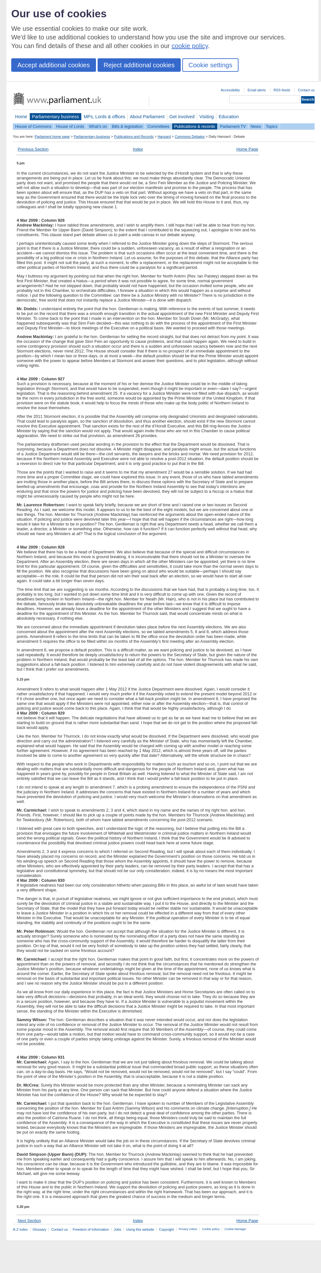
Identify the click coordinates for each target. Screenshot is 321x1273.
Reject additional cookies (139, 65)
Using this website (140, 1229)
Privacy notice (188, 1229)
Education (229, 116)
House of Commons (33, 126)
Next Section (29, 1220)
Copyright (166, 1229)
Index (138, 149)
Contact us (306, 90)
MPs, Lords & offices (104, 116)
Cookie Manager (235, 1229)
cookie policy (190, 45)
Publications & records (194, 126)
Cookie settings (210, 65)
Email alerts (256, 90)
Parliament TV (233, 126)
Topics (271, 126)
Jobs (117, 1229)
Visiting (206, 116)
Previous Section (33, 149)
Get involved (182, 116)
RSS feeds (281, 90)
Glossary (40, 1229)
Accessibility (230, 90)
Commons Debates (189, 136)
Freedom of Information (91, 1229)
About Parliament (147, 116)
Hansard (164, 136)
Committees (158, 126)
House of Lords (70, 126)
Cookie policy (211, 1229)
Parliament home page (52, 136)
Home (21, 116)
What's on (98, 126)
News (256, 126)
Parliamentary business (55, 116)
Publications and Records (133, 136)
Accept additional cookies (53, 65)
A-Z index (20, 1229)
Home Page (247, 149)
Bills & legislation (127, 126)
